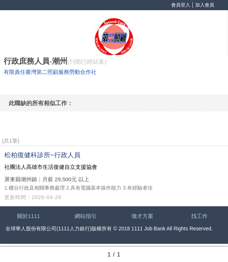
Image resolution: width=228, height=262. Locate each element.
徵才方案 (142, 216)
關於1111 (28, 216)
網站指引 (86, 216)
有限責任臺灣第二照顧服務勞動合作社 (50, 72)
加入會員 (204, 5)
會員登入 (180, 5)
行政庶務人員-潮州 (35, 61)
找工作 (199, 216)
